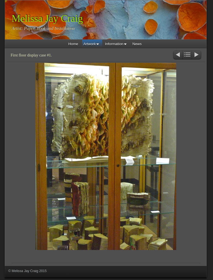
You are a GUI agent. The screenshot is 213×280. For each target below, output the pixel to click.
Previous (177, 55)
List (187, 55)
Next (197, 55)
